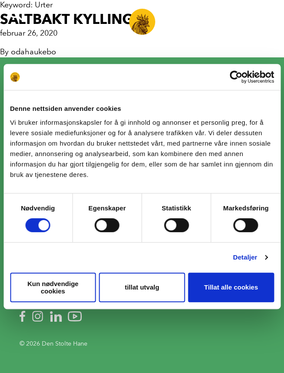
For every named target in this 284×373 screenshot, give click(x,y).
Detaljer (245, 257)
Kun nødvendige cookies (53, 287)
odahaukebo (33, 52)
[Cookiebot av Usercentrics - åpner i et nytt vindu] (236, 76)
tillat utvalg (142, 287)
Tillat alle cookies (231, 287)
